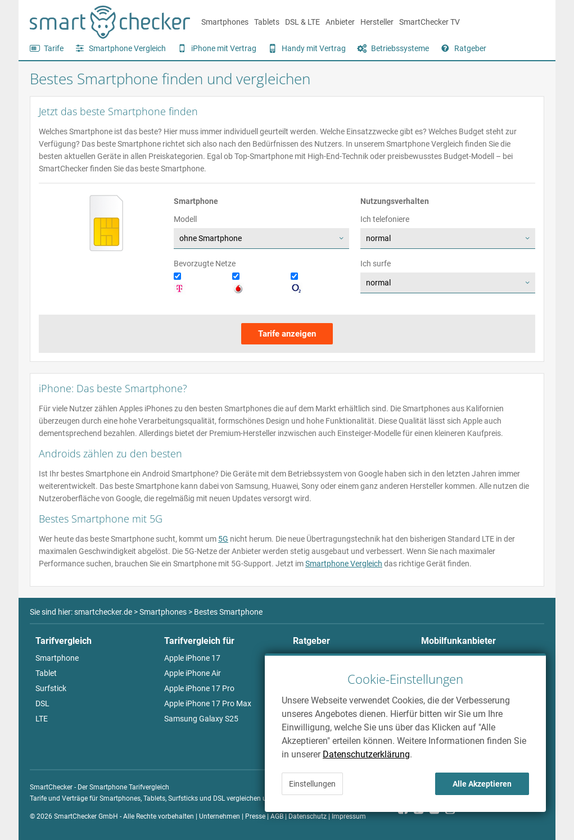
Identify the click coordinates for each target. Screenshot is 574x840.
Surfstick (50, 688)
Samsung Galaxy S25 (201, 718)
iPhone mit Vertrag (223, 48)
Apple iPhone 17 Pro (199, 688)
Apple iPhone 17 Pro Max (207, 703)
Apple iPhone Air (192, 673)
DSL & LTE (302, 21)
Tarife (54, 48)
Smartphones (224, 21)
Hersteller (377, 21)
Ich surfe (375, 263)
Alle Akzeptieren (482, 783)
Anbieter (340, 21)
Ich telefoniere (384, 219)
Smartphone (57, 657)
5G (223, 538)
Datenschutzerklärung (366, 754)
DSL (42, 703)
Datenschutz (307, 816)
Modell (185, 219)
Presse (255, 816)
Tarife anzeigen (287, 334)
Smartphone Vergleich (127, 48)
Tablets (266, 21)
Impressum (349, 816)
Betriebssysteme (400, 48)
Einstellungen (312, 783)
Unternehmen (219, 816)
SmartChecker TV (429, 21)
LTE (41, 718)
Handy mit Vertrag (314, 48)
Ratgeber (470, 48)
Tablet (46, 673)
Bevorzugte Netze (205, 263)
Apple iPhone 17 (192, 657)
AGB (276, 816)
